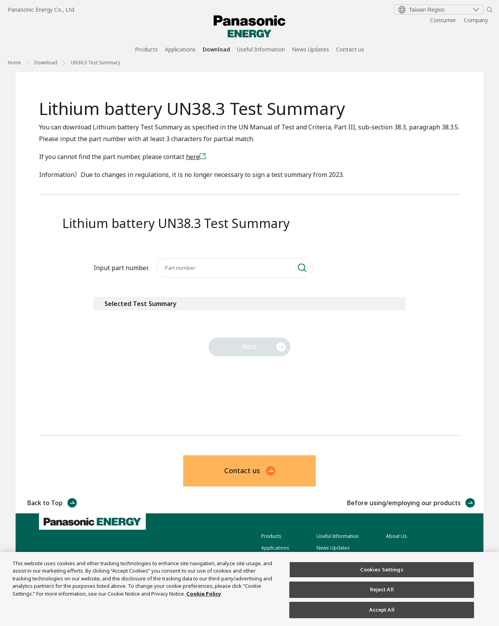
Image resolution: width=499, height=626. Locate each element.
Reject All (382, 597)
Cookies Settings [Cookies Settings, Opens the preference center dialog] (381, 577)
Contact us (350, 50)
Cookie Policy (203, 602)
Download (216, 50)
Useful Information (261, 50)
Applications (180, 50)
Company (476, 20)
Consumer (443, 20)
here (193, 156)
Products (146, 50)
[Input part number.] (235, 268)
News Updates (310, 50)
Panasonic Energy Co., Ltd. (41, 9)
